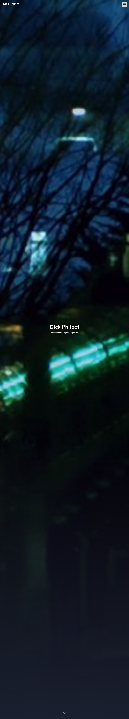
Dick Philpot (11, 4)
